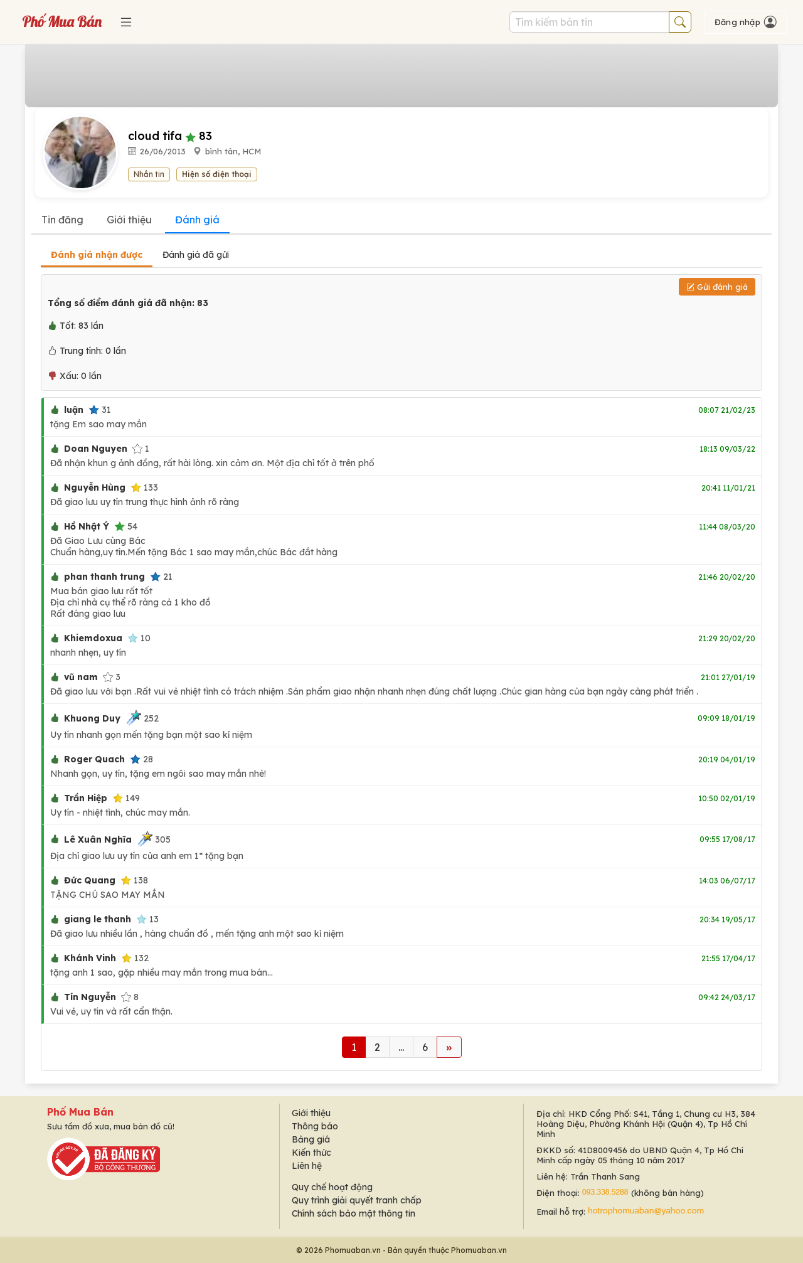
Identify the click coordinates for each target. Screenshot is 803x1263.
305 (154, 839)
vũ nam (81, 677)
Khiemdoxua (93, 638)
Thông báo (315, 1126)
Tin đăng (62, 219)
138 (134, 880)
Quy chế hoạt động (332, 1187)
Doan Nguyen (95, 448)
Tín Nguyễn (90, 997)
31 (99, 409)
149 (126, 798)
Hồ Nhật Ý (86, 526)
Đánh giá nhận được (96, 254)
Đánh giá (197, 219)
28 (141, 759)
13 (147, 919)
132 (135, 958)
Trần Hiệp (85, 798)
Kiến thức (311, 1152)
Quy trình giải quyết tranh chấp (357, 1200)
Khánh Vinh (90, 958)
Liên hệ (307, 1165)
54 (125, 526)
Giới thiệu (129, 219)
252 (142, 718)
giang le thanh (97, 919)
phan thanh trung (104, 576)
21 (161, 576)
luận (73, 409)
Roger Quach (94, 759)
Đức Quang (89, 880)
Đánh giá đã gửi (195, 254)
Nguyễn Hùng (94, 487)
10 (139, 638)
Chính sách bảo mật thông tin (353, 1213)
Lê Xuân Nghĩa (98, 839)
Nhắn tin (149, 174)
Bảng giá (311, 1139)
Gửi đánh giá (717, 287)
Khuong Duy (92, 718)
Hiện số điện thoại (217, 174)
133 (144, 487)
